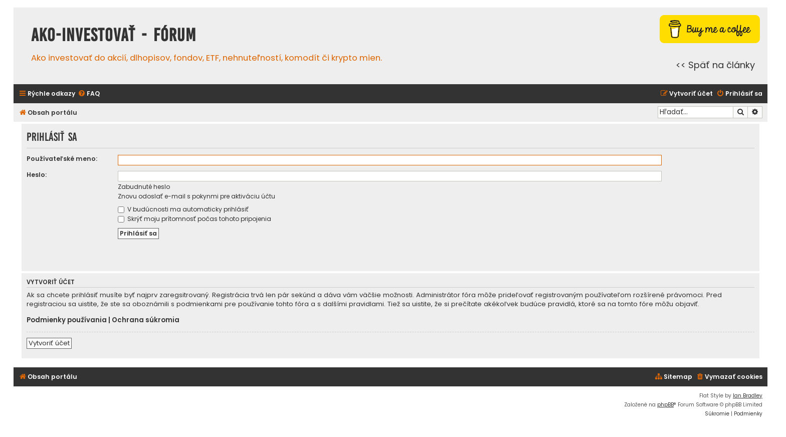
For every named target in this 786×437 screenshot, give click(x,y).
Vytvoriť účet (49, 343)
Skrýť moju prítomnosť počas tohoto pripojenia (194, 218)
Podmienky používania (67, 320)
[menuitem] (89, 94)
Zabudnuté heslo (144, 186)
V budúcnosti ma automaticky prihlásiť (183, 209)
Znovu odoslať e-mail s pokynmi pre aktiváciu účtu (196, 196)
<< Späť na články (715, 65)
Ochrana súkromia (145, 320)
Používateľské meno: (62, 158)
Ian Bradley (747, 395)
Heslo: (37, 174)
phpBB (665, 404)
